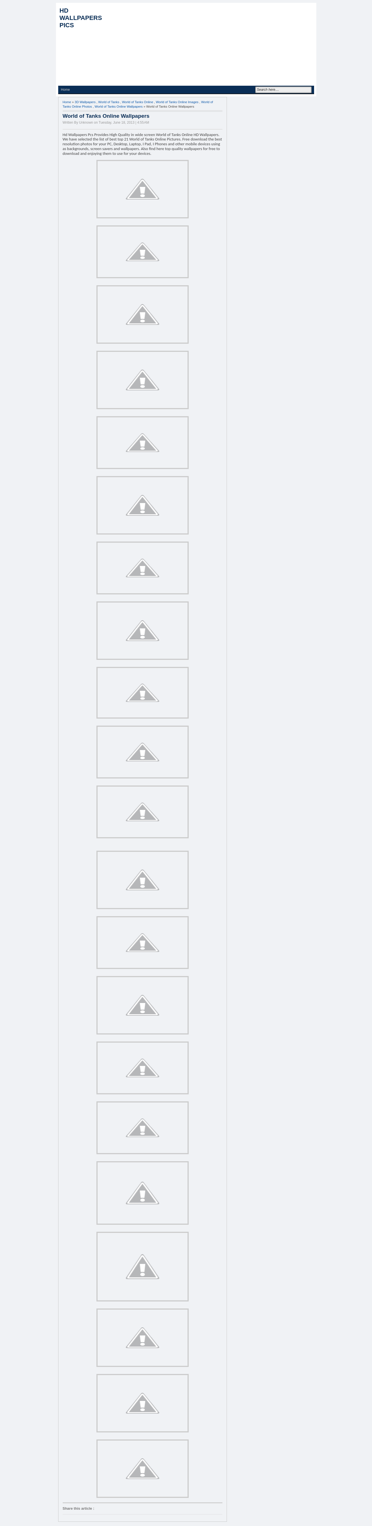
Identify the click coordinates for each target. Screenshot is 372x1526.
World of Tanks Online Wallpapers (118, 106)
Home (65, 90)
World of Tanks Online (137, 102)
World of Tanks (108, 102)
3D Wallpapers (85, 102)
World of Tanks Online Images (177, 102)
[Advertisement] (211, 45)
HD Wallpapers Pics (81, 18)
